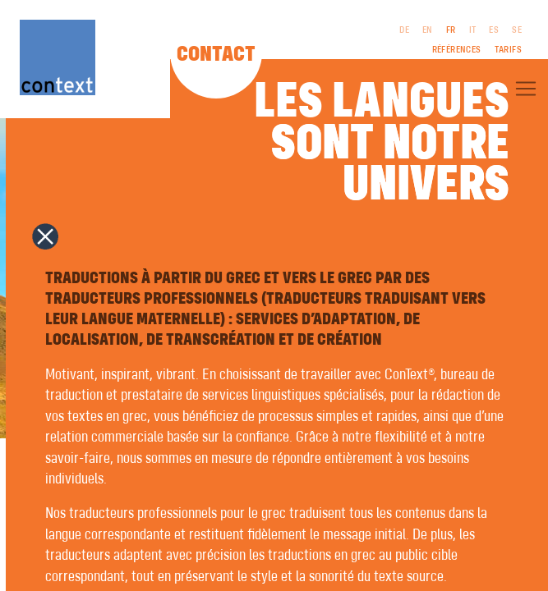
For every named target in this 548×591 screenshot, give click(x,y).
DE (404, 30)
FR (451, 30)
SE (517, 30)
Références (456, 50)
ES (494, 30)
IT (473, 30)
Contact (216, 55)
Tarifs (508, 50)
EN (427, 30)
